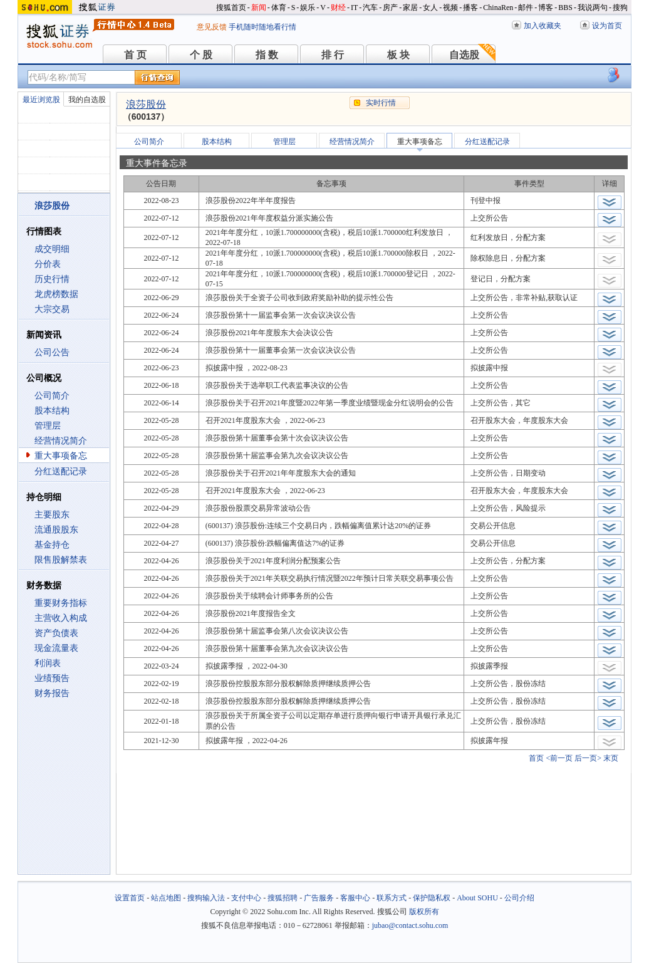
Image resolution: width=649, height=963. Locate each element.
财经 (338, 7)
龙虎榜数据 (56, 294)
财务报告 (52, 693)
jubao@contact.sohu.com (410, 925)
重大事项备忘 (60, 456)
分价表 (47, 264)
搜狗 (620, 7)
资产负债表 (56, 633)
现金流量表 (56, 648)
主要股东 (52, 514)
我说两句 (593, 7)
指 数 (267, 54)
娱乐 (307, 7)
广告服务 (319, 897)
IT (354, 7)
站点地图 (166, 897)
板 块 (398, 54)
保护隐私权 (431, 897)
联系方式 (391, 897)
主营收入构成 (60, 618)
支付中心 (246, 897)
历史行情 (52, 279)
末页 (610, 758)
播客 (470, 7)
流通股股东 (56, 529)
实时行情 (381, 102)
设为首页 (607, 25)
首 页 (135, 54)
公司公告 (52, 352)
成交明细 (52, 249)
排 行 (332, 54)
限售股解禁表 (60, 560)
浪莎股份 (146, 104)
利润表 (47, 663)
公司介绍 (519, 897)
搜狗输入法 (206, 897)
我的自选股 (87, 99)
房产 (390, 7)
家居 (410, 7)
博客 (545, 7)
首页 (536, 758)
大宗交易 (52, 309)
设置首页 (130, 897)
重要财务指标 (60, 603)
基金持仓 (52, 544)
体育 (278, 7)
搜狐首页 (231, 7)
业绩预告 (52, 678)
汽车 (370, 7)
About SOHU (477, 897)
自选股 (464, 54)
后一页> (587, 758)
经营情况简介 (60, 440)
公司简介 (52, 395)
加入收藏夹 (542, 25)
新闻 (258, 7)
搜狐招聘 (282, 897)
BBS (565, 7)
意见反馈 (212, 27)
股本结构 (52, 410)
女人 (430, 7)
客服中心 (355, 897)
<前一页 (559, 758)
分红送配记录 (60, 471)
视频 (450, 7)
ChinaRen (498, 7)
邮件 (525, 7)
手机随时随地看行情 (262, 27)
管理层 (47, 425)
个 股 (201, 54)
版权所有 (424, 911)
